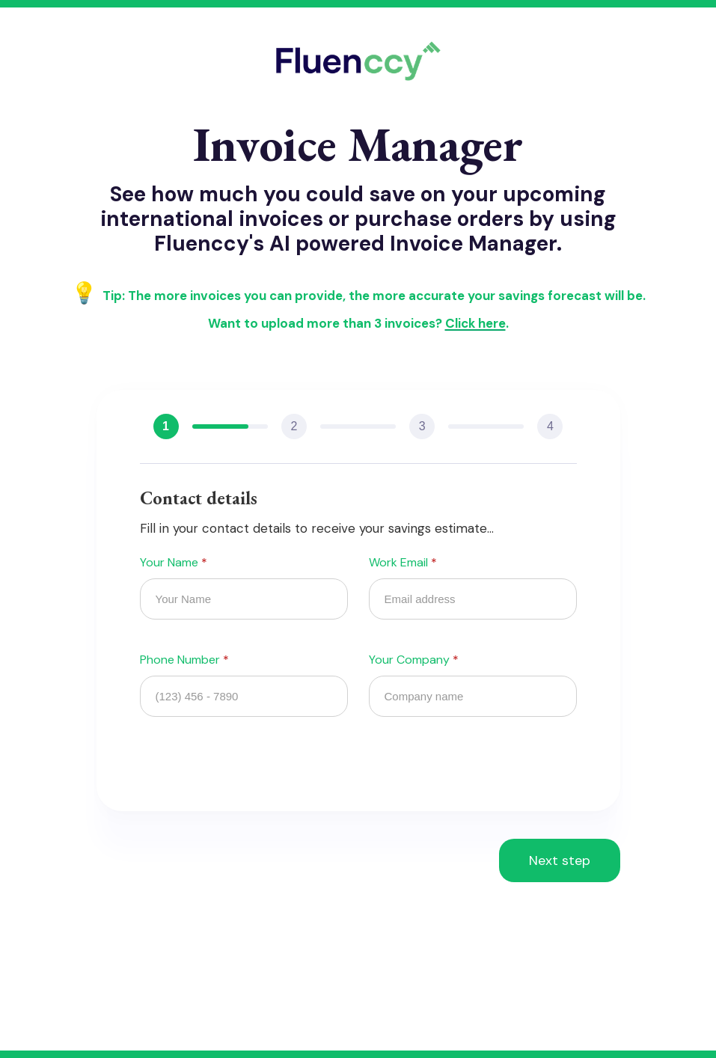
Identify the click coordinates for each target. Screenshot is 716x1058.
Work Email (403, 562)
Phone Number (184, 659)
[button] (559, 860)
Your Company (414, 659)
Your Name (173, 562)
